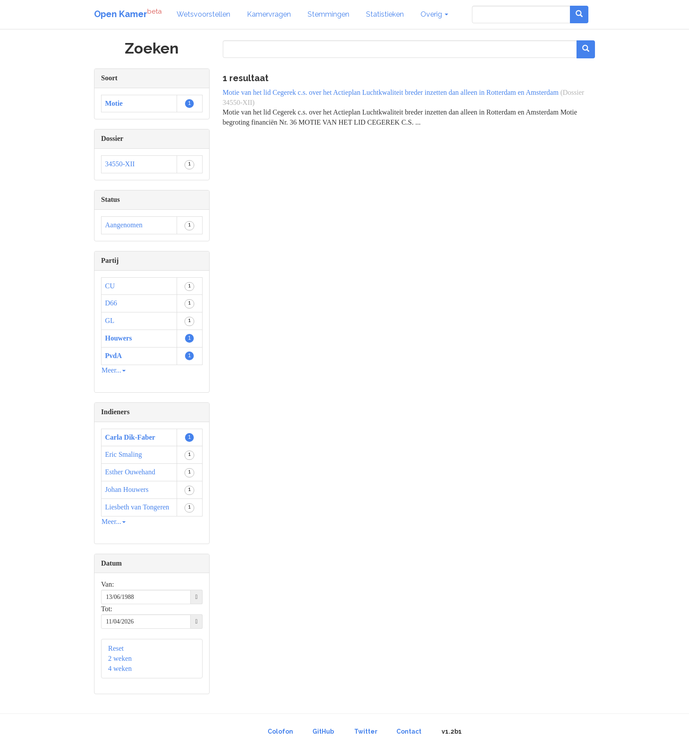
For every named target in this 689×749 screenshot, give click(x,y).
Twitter (365, 731)
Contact (408, 731)
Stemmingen (328, 14)
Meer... (114, 370)
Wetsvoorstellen (203, 14)
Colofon (280, 731)
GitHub (323, 731)
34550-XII (120, 164)
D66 (111, 303)
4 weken (120, 668)
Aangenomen (123, 225)
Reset (116, 648)
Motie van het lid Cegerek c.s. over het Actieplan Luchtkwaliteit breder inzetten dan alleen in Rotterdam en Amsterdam (391, 92)
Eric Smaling (123, 454)
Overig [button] (434, 14)
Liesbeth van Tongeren (137, 507)
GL (109, 320)
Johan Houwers (127, 489)
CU (110, 286)
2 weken (120, 658)
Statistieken (385, 14)
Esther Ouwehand (130, 472)
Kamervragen (269, 14)
